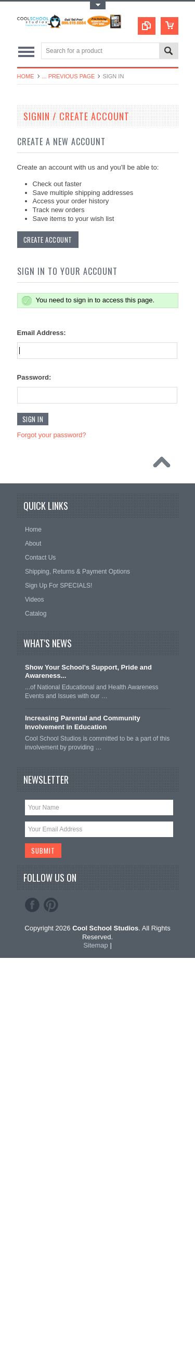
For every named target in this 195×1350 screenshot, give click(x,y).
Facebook (32, 1296)
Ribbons (34, 406)
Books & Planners (47, 178)
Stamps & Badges (48, 477)
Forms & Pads (42, 283)
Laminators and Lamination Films (69, 160)
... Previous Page (68, 76)
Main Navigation (26, 52)
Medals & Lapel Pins (51, 319)
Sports (32, 442)
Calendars (37, 196)
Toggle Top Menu (98, 5)
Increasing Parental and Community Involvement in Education (82, 1114)
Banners (34, 143)
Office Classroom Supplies (59, 336)
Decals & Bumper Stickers (59, 230)
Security (34, 424)
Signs (30, 459)
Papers (33, 354)
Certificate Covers (47, 213)
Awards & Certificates (53, 125)
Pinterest (51, 1296)
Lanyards (35, 301)
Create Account (47, 632)
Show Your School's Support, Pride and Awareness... (88, 1063)
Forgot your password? (51, 827)
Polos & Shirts (42, 371)
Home (25, 76)
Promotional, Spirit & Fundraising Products (81, 389)
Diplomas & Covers (49, 248)
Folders (33, 266)
